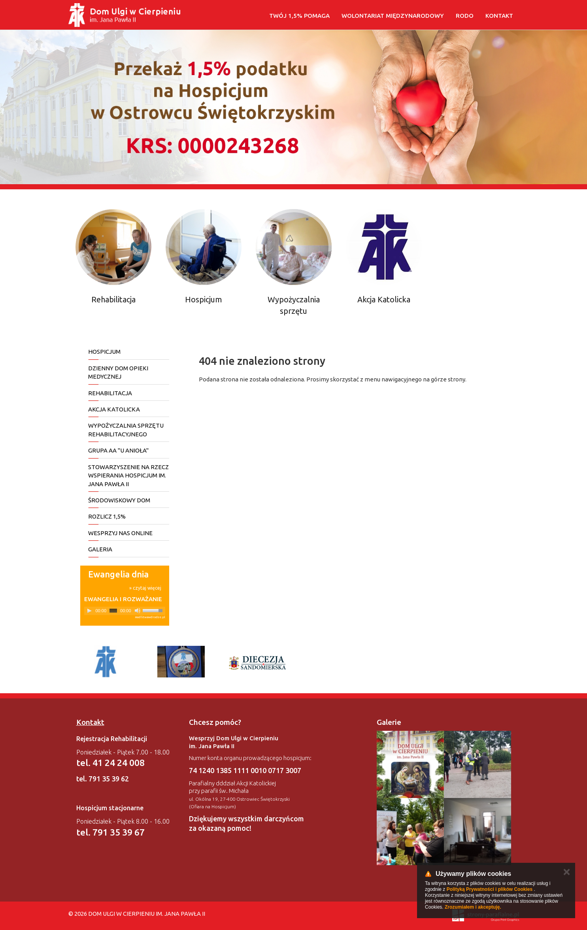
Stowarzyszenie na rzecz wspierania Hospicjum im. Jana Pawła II (128, 475)
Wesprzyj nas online (120, 533)
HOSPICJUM (104, 351)
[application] (124, 611)
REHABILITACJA (110, 393)
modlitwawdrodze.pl (150, 617)
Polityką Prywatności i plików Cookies (489, 889)
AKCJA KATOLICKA (114, 409)
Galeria (100, 549)
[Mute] (137, 610)
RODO (465, 15)
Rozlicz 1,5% (107, 516)
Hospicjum (203, 299)
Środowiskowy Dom (119, 500)
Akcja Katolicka (383, 299)
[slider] (113, 611)
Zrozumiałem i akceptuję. (473, 907)
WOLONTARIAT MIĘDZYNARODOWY (393, 15)
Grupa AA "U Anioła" (118, 450)
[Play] (89, 610)
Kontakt (499, 15)
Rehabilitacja (113, 299)
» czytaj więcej (145, 587)
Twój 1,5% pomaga (299, 15)
